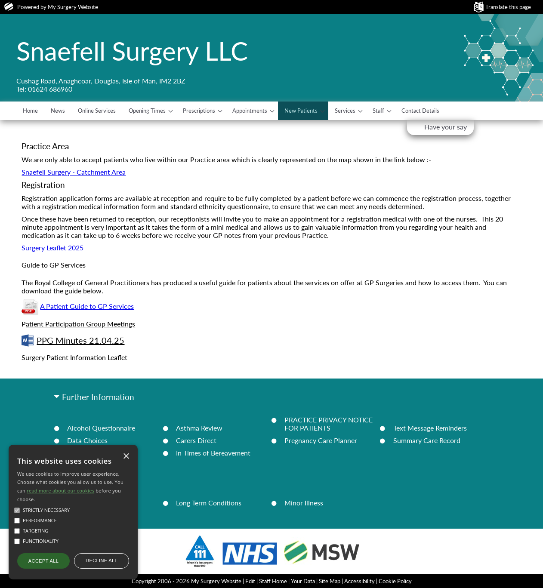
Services (345, 110)
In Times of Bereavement (213, 453)
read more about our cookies (60, 490)
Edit (250, 581)
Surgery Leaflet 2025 (52, 247)
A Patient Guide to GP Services (87, 306)
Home (30, 110)
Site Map (329, 581)
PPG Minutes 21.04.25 (73, 340)
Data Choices (87, 440)
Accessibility (359, 581)
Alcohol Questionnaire (101, 428)
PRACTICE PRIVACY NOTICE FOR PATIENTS (328, 424)
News (58, 110)
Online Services (97, 110)
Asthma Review (199, 428)
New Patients (301, 110)
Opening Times (147, 110)
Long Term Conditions (208, 503)
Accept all (43, 560)
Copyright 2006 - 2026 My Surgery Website (186, 581)
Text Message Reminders (430, 428)
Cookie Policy (395, 581)
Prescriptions (199, 110)
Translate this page (508, 6)
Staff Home (273, 581)
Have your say (445, 127)
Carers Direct (196, 440)
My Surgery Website (73, 6)
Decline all (101, 560)
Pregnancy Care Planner (320, 440)
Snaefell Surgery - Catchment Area (74, 172)
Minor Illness (303, 503)
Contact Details (420, 110)
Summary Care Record (426, 440)
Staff (378, 110)
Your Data (303, 581)
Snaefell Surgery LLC (132, 50)
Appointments (249, 110)
